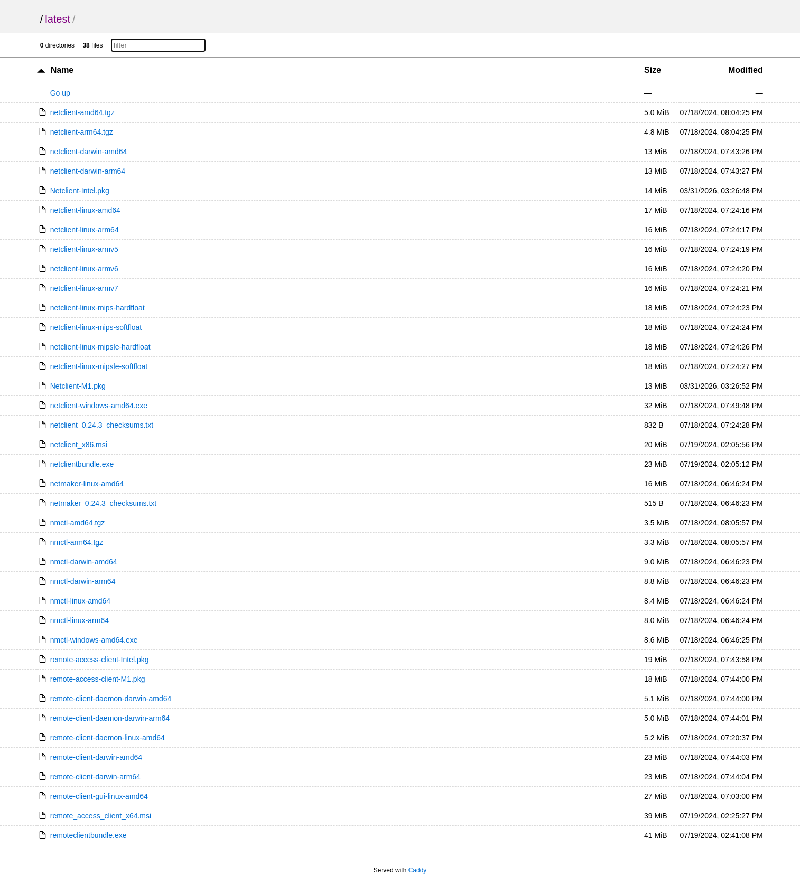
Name (62, 69)
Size (652, 69)
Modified (745, 69)
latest (57, 19)
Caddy (417, 870)
